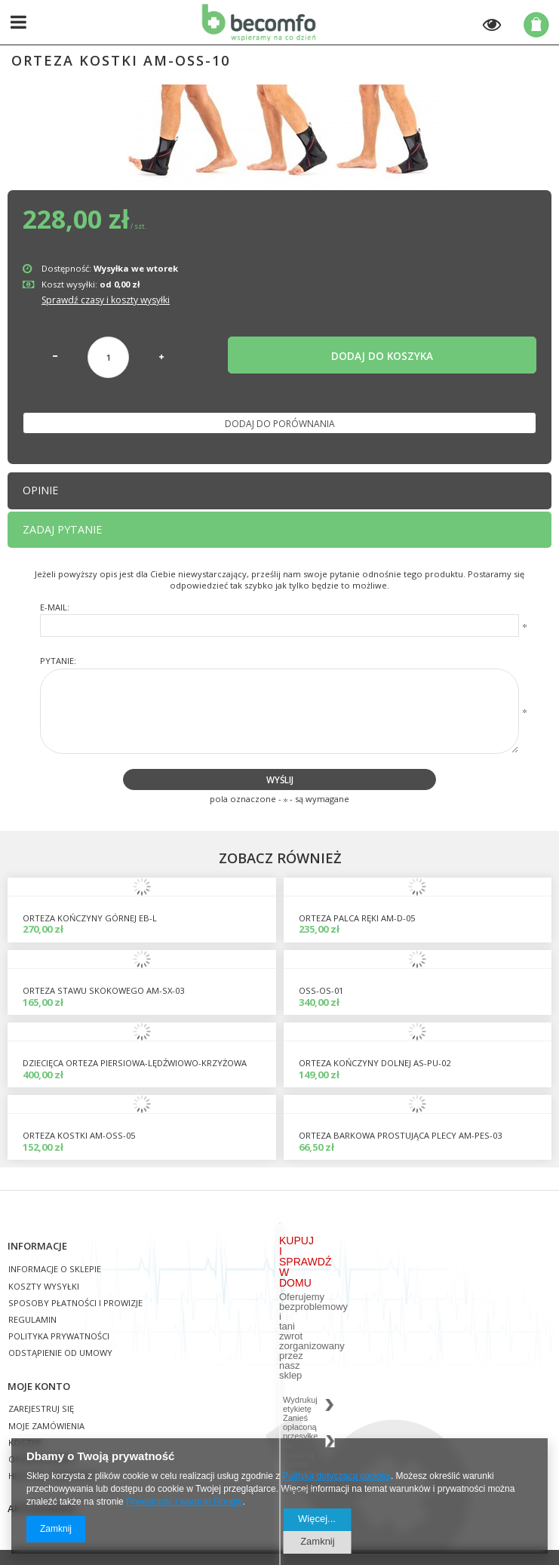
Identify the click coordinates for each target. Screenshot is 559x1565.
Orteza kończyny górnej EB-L (90, 918)
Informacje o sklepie (54, 1269)
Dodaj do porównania (280, 423)
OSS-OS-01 (321, 990)
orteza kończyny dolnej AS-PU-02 (374, 1063)
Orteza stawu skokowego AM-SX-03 (103, 990)
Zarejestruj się (41, 1409)
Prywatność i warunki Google (184, 1501)
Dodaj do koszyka (382, 356)
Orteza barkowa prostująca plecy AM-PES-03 (400, 1135)
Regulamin (32, 1320)
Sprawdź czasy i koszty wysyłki (105, 300)
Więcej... (317, 1518)
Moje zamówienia (46, 1426)
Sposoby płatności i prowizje (75, 1303)
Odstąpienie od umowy (60, 1353)
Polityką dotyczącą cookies (337, 1476)
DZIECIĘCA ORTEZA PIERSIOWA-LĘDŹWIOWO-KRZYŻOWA (135, 1063)
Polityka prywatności (58, 1337)
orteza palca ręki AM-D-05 (357, 918)
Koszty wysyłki (43, 1287)
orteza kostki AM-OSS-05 (79, 1135)
